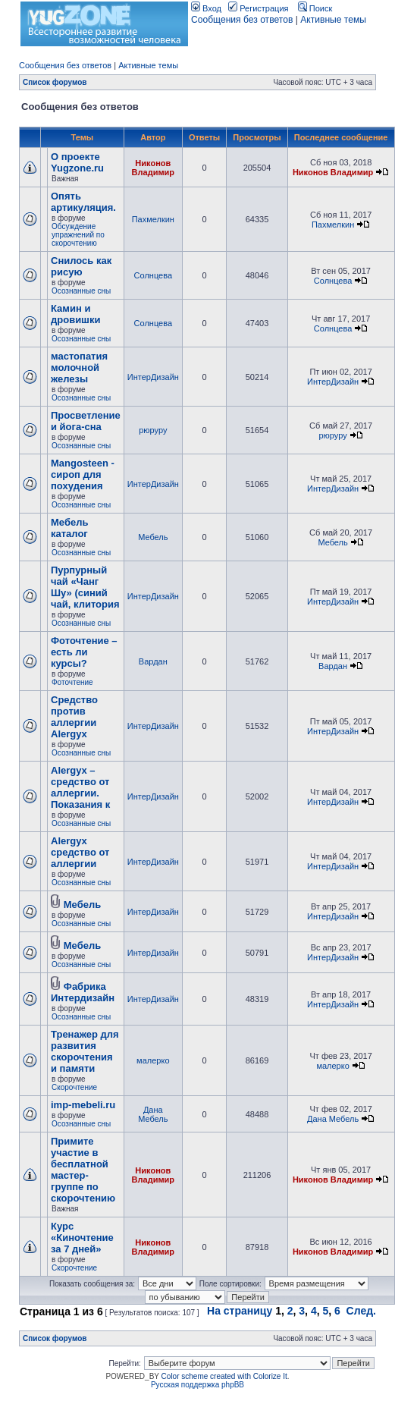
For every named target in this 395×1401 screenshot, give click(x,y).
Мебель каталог (69, 528)
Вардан (153, 661)
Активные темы (333, 19)
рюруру (153, 430)
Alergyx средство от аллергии (80, 852)
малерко (152, 1060)
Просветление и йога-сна (86, 421)
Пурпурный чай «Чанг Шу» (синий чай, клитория (85, 587)
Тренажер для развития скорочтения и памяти (85, 1051)
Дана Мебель (153, 1114)
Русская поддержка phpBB (197, 1385)
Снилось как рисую (81, 266)
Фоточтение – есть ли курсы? (84, 652)
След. (361, 1311)
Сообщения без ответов (242, 19)
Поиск (315, 8)
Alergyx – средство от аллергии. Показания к (80, 787)
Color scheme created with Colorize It (224, 1376)
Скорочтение (74, 1087)
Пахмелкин (153, 219)
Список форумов (55, 82)
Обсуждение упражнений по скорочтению (78, 234)
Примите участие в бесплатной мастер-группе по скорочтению (83, 1170)
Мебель (153, 537)
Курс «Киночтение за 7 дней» (82, 1237)
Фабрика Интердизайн (82, 992)
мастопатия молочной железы (79, 367)
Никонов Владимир (153, 168)
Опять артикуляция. (83, 201)
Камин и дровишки (75, 314)
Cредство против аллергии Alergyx (74, 717)
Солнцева (153, 275)
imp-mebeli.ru (83, 1104)
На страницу (239, 1311)
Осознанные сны (81, 291)
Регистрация (258, 8)
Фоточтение (72, 682)
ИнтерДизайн (153, 377)
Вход (206, 8)
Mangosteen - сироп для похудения (82, 474)
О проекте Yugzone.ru (77, 162)
